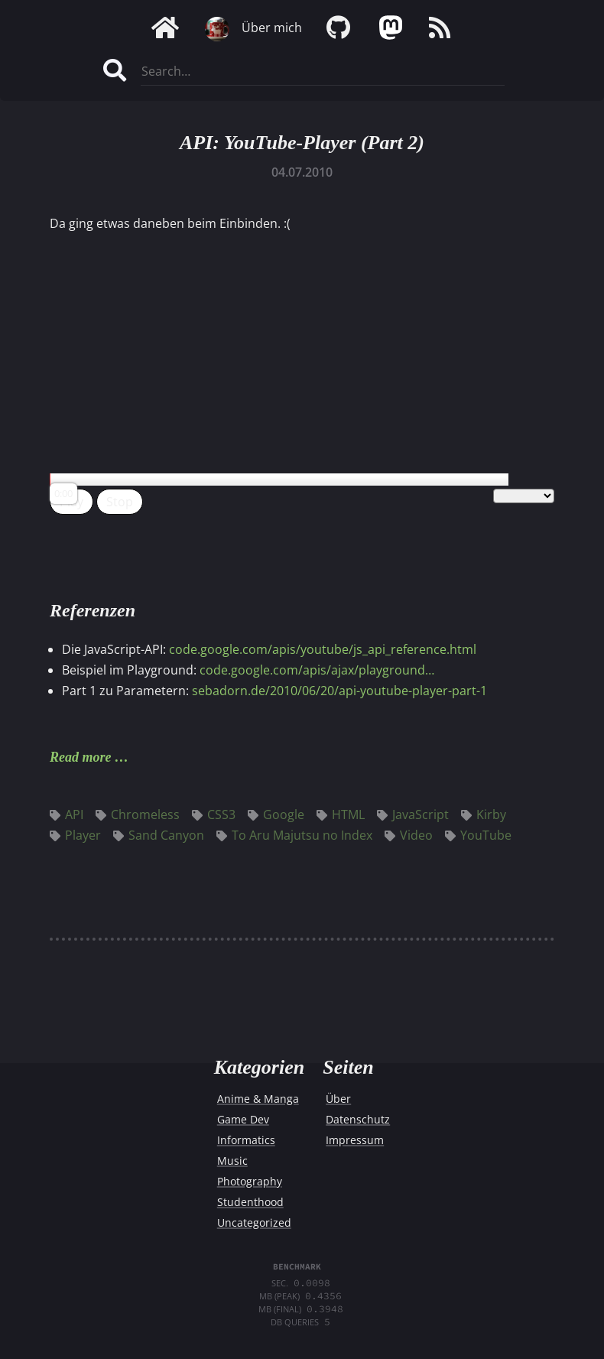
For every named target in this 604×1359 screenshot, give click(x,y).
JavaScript (413, 814)
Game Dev (243, 1119)
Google (276, 814)
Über (338, 1098)
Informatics (246, 1140)
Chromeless (138, 814)
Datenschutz (358, 1119)
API (66, 814)
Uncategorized (254, 1222)
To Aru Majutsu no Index (294, 835)
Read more (81, 757)
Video (409, 835)
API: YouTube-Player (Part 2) (302, 143)
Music (232, 1160)
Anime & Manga (258, 1098)
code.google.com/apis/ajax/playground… (317, 670)
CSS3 (213, 814)
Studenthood (250, 1202)
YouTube (478, 835)
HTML (341, 814)
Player (75, 835)
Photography (249, 1181)
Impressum (355, 1140)
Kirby (483, 814)
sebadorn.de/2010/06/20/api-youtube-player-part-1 (339, 690)
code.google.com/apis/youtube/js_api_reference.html (322, 649)
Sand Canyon (158, 835)
